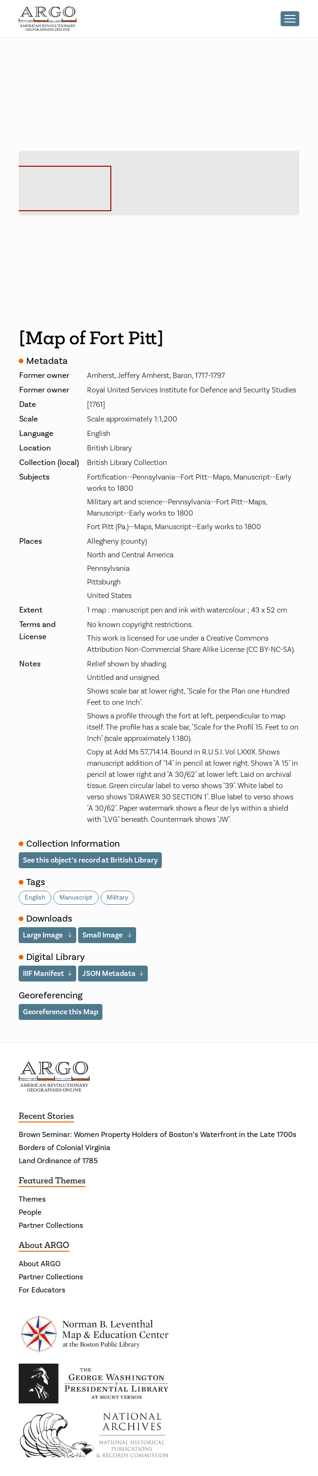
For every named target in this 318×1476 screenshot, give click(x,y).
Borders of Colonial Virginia (64, 1147)
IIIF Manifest (43, 973)
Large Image (43, 934)
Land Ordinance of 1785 (58, 1161)
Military (117, 897)
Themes (32, 1199)
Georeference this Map (60, 1011)
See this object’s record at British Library (90, 860)
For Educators (42, 1290)
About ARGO (44, 1245)
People (30, 1212)
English (35, 897)
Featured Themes (52, 1180)
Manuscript (76, 897)
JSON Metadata (109, 973)
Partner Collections (51, 1225)
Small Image (103, 934)
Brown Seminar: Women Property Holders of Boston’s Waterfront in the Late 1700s (157, 1134)
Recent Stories (46, 1116)
